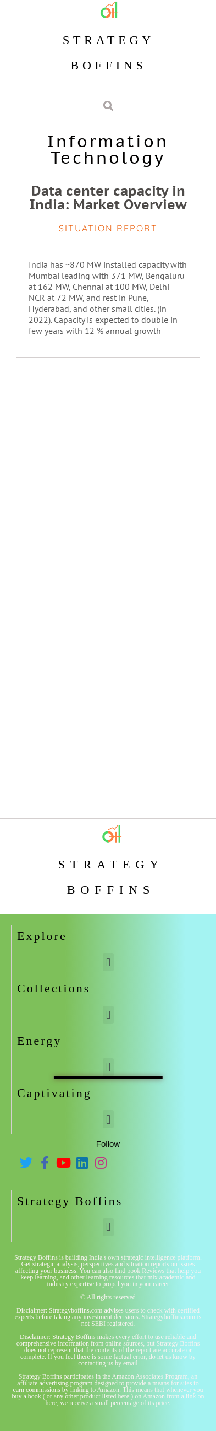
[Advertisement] (108, 477)
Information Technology (108, 149)
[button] (108, 962)
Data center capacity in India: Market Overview (108, 197)
